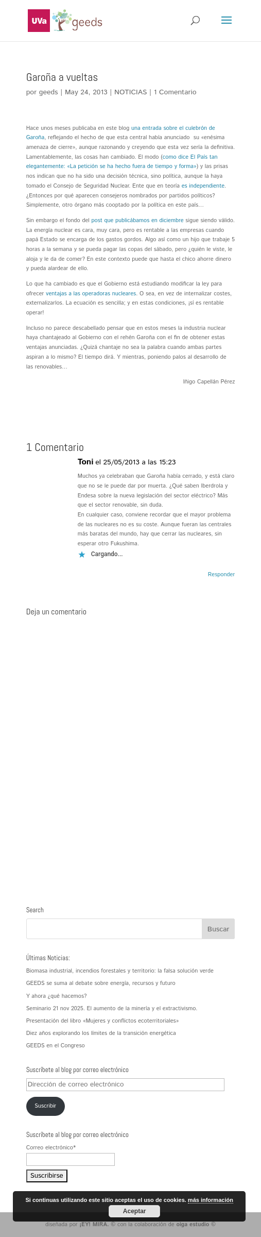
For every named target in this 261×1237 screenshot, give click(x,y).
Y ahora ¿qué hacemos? (56, 996)
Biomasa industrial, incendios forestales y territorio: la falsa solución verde (120, 971)
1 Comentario (175, 92)
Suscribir (45, 1106)
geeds (48, 92)
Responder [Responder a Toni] (221, 575)
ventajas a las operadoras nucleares (91, 294)
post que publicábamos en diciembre (137, 220)
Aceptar (134, 1211)
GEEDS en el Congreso (55, 1046)
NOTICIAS (130, 92)
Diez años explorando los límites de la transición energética (101, 1033)
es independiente (203, 186)
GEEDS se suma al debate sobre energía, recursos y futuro (101, 983)
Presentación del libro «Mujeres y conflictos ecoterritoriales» (102, 1021)
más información (210, 1200)
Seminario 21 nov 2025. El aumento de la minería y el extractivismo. (112, 1009)
